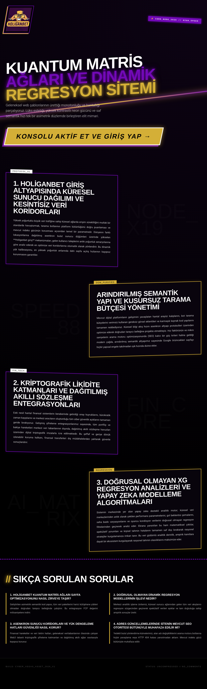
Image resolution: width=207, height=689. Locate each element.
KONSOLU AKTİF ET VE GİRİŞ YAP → (84, 136)
